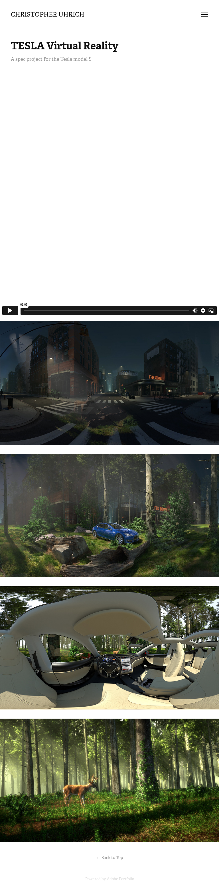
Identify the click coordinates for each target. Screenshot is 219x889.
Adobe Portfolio (120, 878)
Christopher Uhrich (53, 14)
